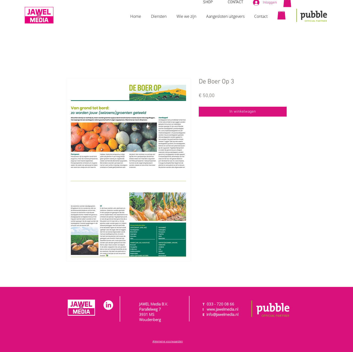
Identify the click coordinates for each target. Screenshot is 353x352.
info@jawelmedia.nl (222, 314)
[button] (159, 14)
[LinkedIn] (108, 305)
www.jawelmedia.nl (222, 309)
